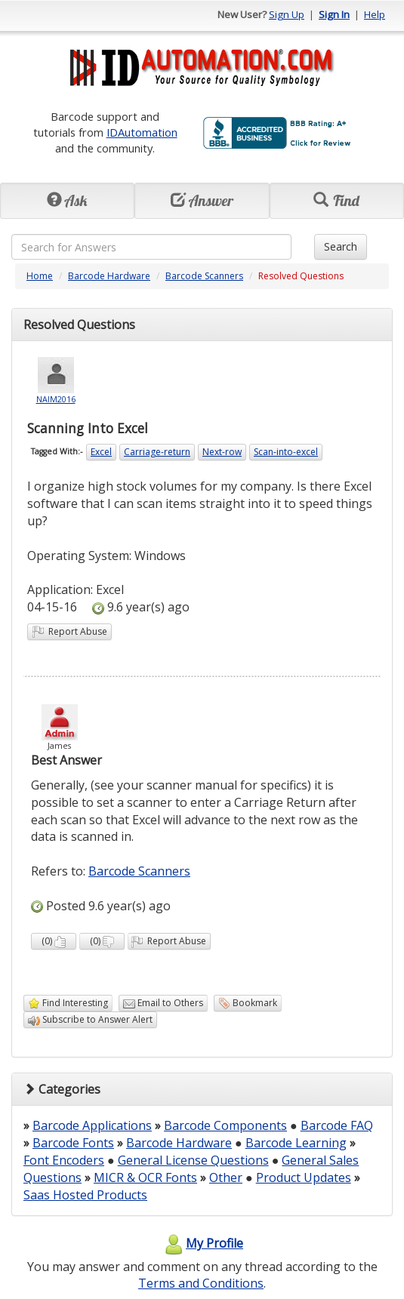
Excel (101, 451)
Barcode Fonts (73, 1142)
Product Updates (303, 1177)
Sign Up (286, 14)
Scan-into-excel (286, 451)
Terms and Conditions (201, 1283)
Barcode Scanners (204, 275)
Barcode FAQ (337, 1125)
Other (225, 1177)
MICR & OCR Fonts (145, 1177)
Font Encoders (63, 1160)
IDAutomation (141, 132)
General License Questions (193, 1160)
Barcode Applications (92, 1125)
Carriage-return (157, 451)
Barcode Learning (296, 1142)
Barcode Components (225, 1125)
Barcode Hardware (109, 275)
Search (340, 246)
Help (374, 14)
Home (39, 275)
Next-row (222, 451)
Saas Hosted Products (85, 1195)
